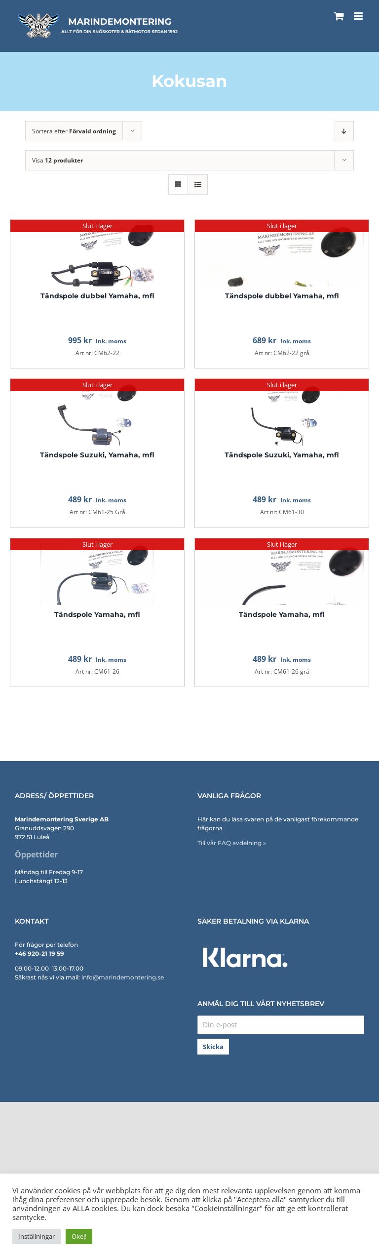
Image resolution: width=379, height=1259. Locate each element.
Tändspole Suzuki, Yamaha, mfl (97, 454)
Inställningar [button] (36, 1236)
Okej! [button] (79, 1236)
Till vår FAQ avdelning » (231, 843)
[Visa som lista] (197, 184)
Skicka (213, 1046)
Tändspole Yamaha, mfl (97, 614)
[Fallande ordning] (344, 131)
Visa (57, 160)
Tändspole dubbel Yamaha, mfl (97, 295)
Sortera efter (74, 131)
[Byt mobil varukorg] (339, 16)
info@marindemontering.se (122, 977)
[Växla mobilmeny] (359, 16)
